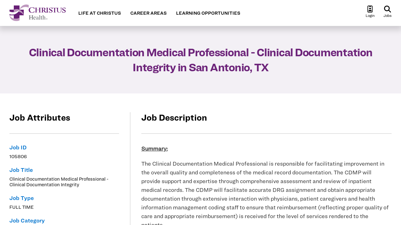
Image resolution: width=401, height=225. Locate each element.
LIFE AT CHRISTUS (99, 13)
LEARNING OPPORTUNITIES (208, 13)
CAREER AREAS (148, 13)
